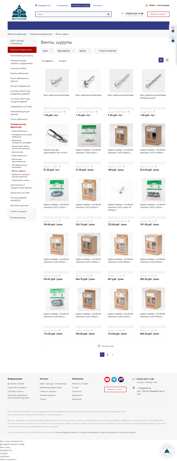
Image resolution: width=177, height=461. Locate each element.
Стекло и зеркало (48, 391)
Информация (15, 378)
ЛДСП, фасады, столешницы (53, 383)
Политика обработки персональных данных (18, 396)
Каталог (44, 378)
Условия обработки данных (66, 432)
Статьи (75, 387)
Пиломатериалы (47, 395)
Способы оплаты (16, 391)
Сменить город (17, 444)
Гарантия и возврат (17, 387)
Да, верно (4, 444)
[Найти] (108, 14)
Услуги (43, 399)
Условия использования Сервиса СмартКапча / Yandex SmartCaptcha (108, 432)
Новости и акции (80, 383)
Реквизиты (77, 395)
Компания (77, 378)
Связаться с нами (158, 14)
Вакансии (76, 399)
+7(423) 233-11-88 (134, 13)
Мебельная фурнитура (51, 387)
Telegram (114, 379)
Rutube (121, 379)
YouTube (107, 379)
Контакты (76, 391)
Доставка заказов (16, 383)
